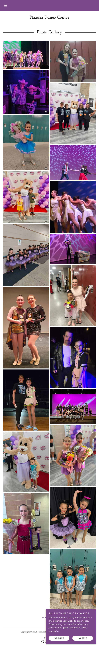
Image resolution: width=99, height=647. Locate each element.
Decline (59, 638)
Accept (82, 638)
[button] (5, 5)
